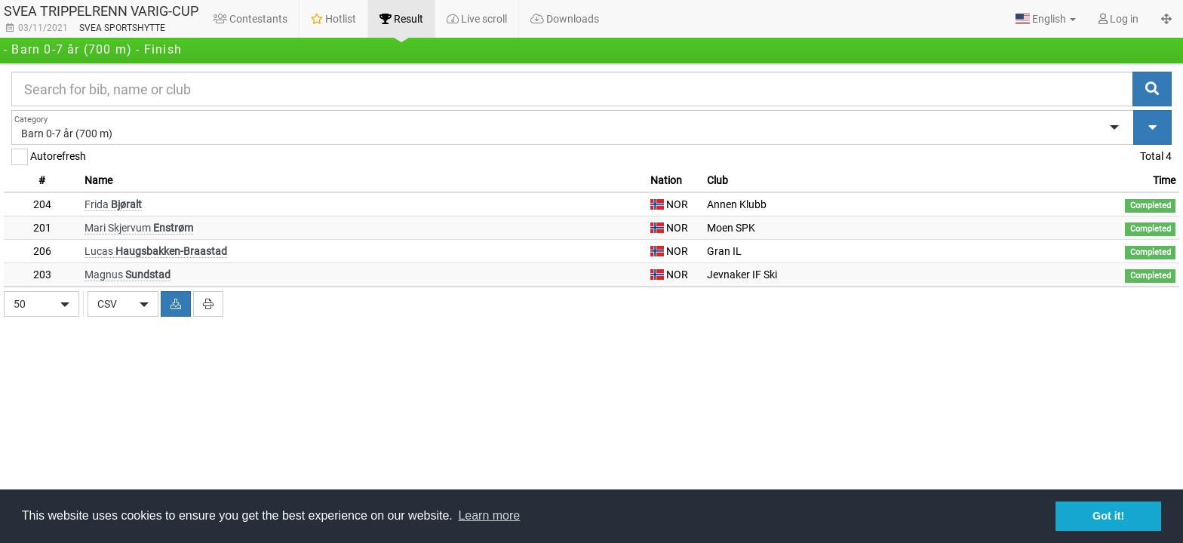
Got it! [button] (1108, 516)
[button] (1045, 19)
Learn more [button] (489, 515)
